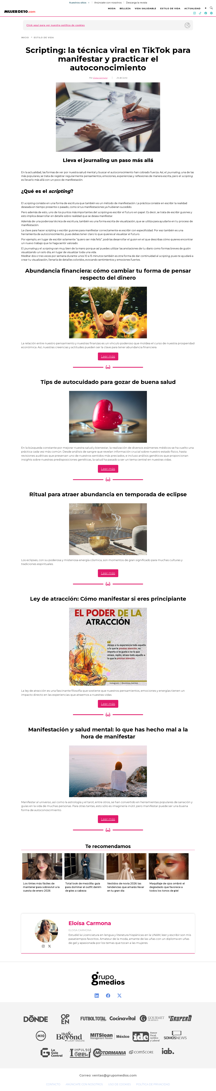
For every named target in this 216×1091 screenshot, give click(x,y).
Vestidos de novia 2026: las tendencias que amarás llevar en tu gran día (125, 887)
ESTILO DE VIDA (170, 8)
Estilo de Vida (44, 37)
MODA (112, 8)
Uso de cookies (119, 1084)
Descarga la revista (136, 2)
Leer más (108, 356)
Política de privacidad (153, 1084)
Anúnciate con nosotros (108, 2)
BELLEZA (125, 8)
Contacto (53, 1084)
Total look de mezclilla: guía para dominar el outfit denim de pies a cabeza (83, 887)
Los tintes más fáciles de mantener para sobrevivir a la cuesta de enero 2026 (41, 887)
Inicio (27, 37)
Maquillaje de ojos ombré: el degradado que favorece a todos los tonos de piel (167, 887)
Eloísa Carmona (100, 78)
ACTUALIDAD (192, 8)
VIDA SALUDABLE (145, 8)
